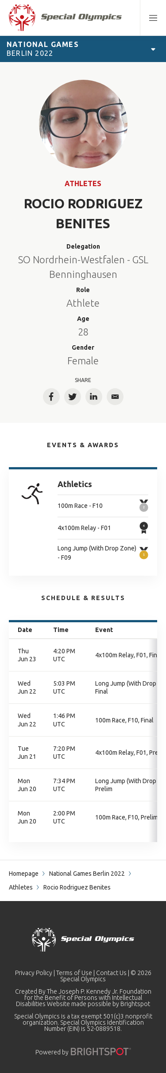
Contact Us (111, 972)
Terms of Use (74, 972)
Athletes (83, 183)
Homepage (24, 873)
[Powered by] (101, 1051)
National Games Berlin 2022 (87, 873)
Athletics (75, 484)
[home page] (65, 17)
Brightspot (135, 1003)
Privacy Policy (33, 972)
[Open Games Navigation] (153, 48)
